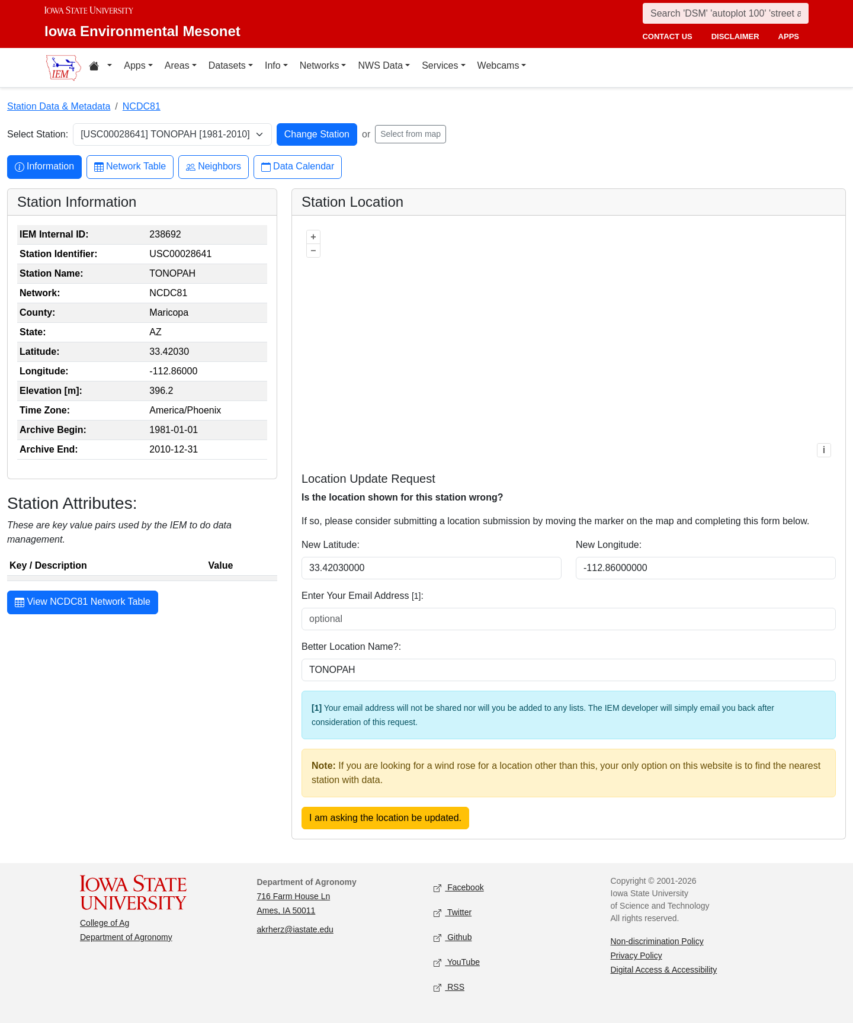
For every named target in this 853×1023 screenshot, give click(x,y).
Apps (134, 65)
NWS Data (380, 65)
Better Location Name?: (351, 647)
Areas (177, 65)
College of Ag (104, 923)
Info (273, 65)
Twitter (453, 913)
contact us (667, 36)
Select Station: (37, 134)
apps (788, 36)
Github (453, 938)
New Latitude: (331, 545)
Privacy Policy (636, 955)
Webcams (498, 65)
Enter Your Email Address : (363, 596)
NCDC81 (142, 106)
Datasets (227, 65)
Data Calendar (297, 167)
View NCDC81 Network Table (82, 603)
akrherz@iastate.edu (295, 929)
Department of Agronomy (126, 937)
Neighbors (213, 167)
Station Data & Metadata (58, 106)
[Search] (726, 13)
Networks (319, 65)
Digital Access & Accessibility (664, 969)
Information (44, 167)
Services (440, 65)
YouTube (457, 962)
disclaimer (735, 36)
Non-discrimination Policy (657, 941)
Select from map (410, 134)
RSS (449, 987)
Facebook (459, 888)
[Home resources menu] (100, 67)
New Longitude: (609, 545)
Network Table (130, 167)
